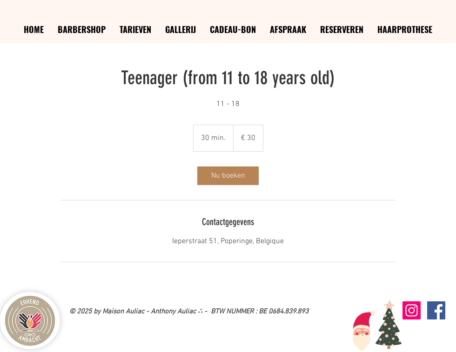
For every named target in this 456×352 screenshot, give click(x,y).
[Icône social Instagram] (411, 310)
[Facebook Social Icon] (436, 310)
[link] (228, 175)
